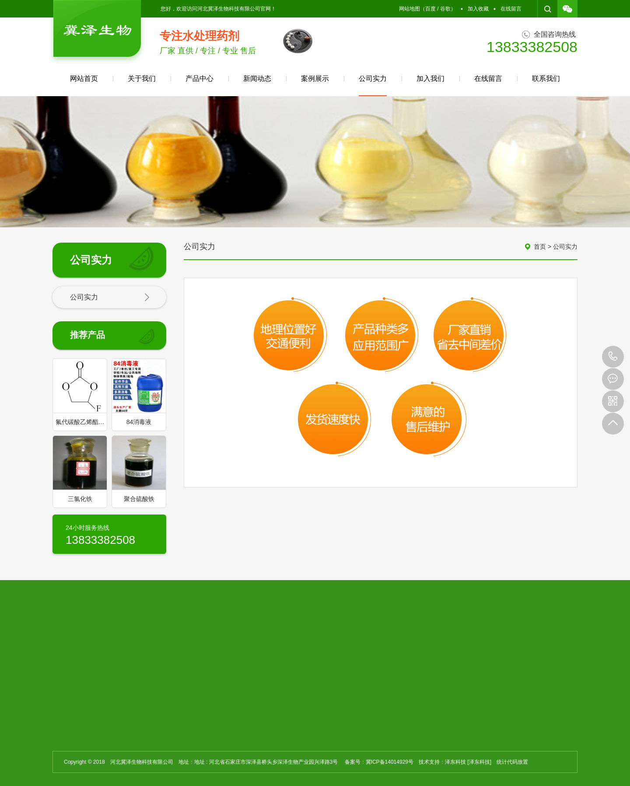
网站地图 (409, 9)
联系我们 (546, 78)
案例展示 (315, 78)
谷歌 (445, 9)
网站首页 (84, 78)
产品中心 (200, 78)
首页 (540, 246)
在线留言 (511, 9)
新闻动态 (257, 78)
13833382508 (613, 357)
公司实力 (373, 85)
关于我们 (142, 78)
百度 (430, 9)
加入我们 (430, 78)
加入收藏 (478, 9)
